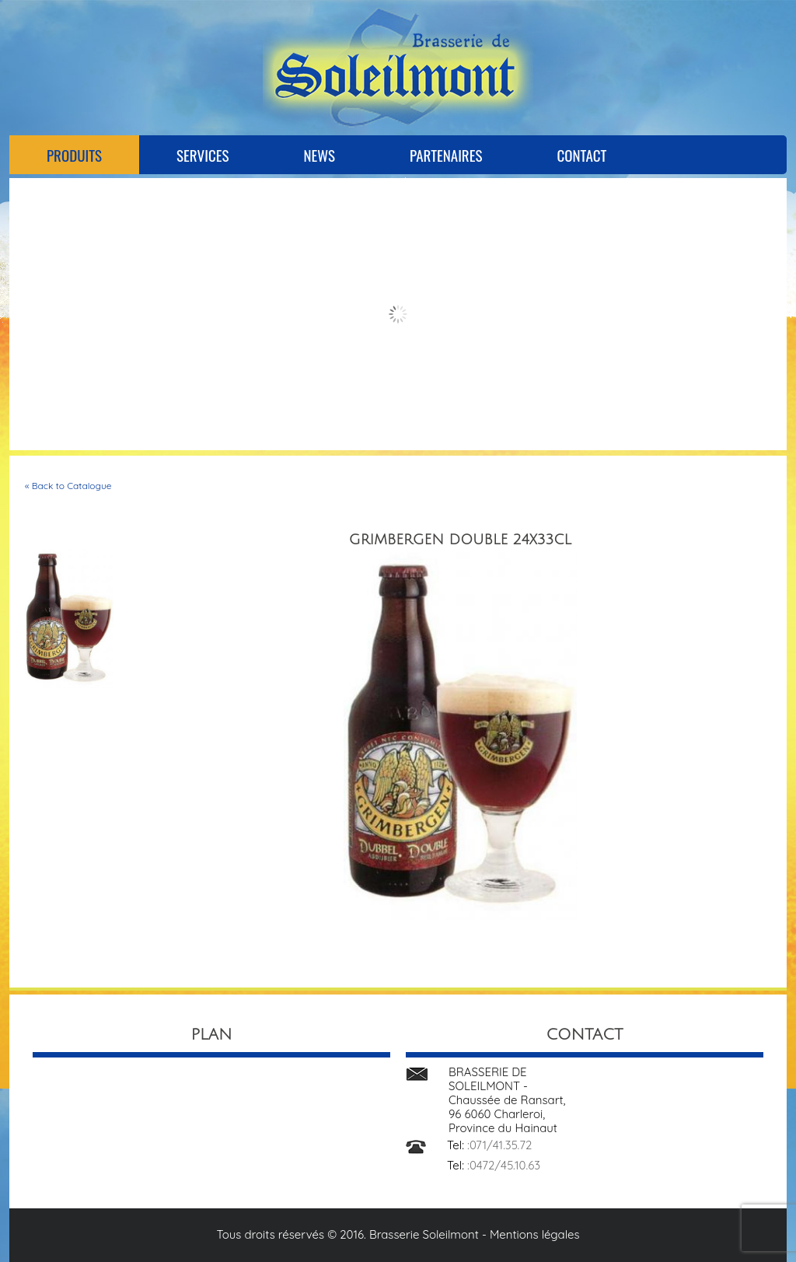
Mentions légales (535, 1234)
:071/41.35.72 (499, 1145)
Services (202, 155)
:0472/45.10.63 (503, 1165)
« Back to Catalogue (68, 485)
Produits (74, 155)
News (319, 155)
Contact (581, 155)
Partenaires (446, 155)
